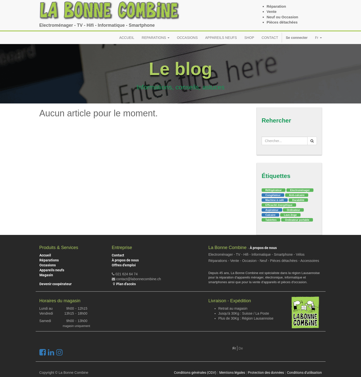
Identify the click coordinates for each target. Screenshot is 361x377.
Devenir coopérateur (55, 284)
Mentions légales (232, 373)
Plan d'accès (126, 284)
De (241, 348)
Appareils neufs (51, 270)
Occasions (47, 265)
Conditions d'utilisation (304, 373)
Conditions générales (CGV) (195, 373)
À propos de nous (125, 260)
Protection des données (266, 373)
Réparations (49, 260)
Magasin (46, 275)
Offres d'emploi (124, 265)
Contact (118, 255)
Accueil (45, 255)
